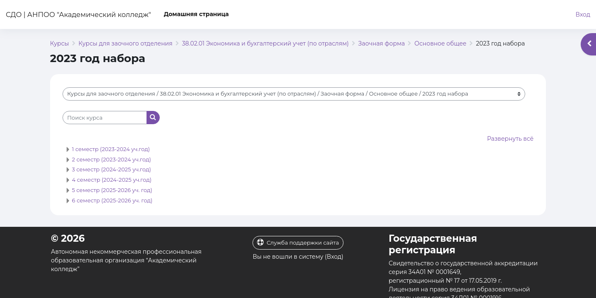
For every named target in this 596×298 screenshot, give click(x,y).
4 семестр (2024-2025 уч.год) (111, 179)
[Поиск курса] (104, 117)
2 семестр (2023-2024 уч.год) (111, 159)
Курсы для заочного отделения (126, 43)
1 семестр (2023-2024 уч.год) (111, 149)
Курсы (59, 43)
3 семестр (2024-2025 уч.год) (111, 169)
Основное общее (440, 43)
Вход (582, 14)
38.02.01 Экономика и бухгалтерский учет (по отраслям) (265, 43)
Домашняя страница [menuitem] (196, 14)
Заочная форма (381, 43)
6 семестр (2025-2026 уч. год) (112, 200)
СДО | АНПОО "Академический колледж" (78, 14)
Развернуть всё (510, 138)
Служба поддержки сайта (298, 242)
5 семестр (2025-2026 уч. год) (112, 190)
